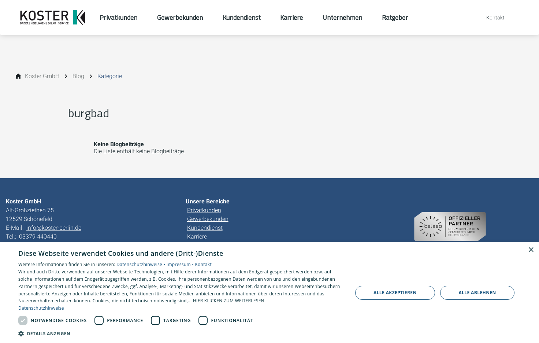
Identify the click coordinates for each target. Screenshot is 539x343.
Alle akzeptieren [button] (395, 292)
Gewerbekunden (207, 218)
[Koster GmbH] (42, 76)
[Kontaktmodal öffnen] (490, 17)
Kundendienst (205, 227)
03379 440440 (38, 236)
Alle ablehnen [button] (477, 292)
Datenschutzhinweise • (141, 264)
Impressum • (181, 264)
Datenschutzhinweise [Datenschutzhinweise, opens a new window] (41, 308)
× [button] (531, 250)
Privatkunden (204, 210)
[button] (180, 333)
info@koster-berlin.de (53, 227)
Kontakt (203, 264)
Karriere (197, 236)
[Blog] (78, 76)
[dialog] (269, 292)
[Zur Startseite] (53, 17)
